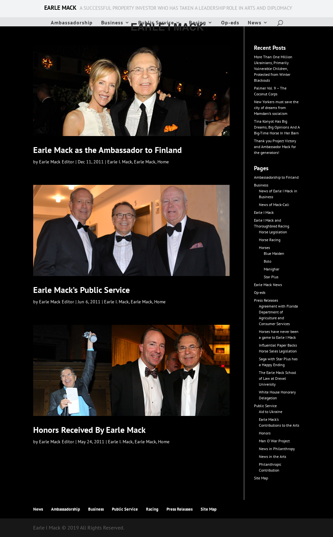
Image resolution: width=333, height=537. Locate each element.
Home (163, 162)
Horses (264, 247)
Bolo (267, 261)
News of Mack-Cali (274, 204)
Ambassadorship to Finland (276, 177)
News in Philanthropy (277, 448)
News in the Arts (272, 456)
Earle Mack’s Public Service (81, 289)
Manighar (271, 269)
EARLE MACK (60, 7)
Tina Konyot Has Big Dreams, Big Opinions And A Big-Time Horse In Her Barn (277, 127)
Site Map (261, 477)
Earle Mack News (268, 284)
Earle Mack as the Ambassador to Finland (107, 150)
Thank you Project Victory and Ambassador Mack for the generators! (275, 146)
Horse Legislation (273, 231)
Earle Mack (144, 162)
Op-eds (230, 23)
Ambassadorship (72, 23)
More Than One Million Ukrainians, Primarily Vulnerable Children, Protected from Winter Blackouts (273, 68)
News (254, 23)
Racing (197, 23)
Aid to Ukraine (270, 411)
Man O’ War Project (274, 440)
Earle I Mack (264, 212)
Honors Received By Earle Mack (89, 429)
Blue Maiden (274, 253)
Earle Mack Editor (56, 162)
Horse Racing (269, 239)
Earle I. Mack (119, 162)
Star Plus (271, 276)
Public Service (156, 23)
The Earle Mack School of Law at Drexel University (277, 378)
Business (112, 23)
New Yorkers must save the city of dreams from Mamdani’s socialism (276, 107)
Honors (265, 433)
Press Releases (266, 300)
